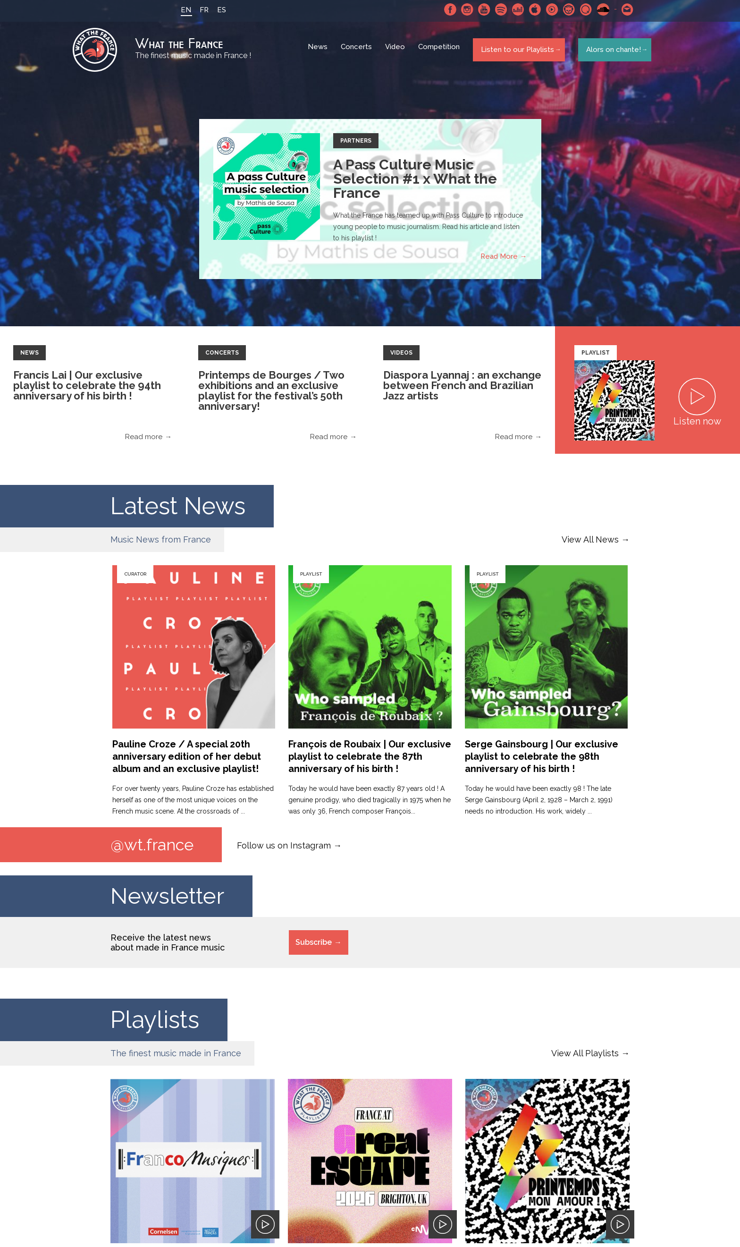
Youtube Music (548, 9)
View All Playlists (585, 1058)
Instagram (463, 9)
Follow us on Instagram (284, 849)
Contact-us (623, 9)
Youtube (480, 9)
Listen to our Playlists (515, 51)
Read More (499, 260)
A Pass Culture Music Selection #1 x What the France (415, 182)
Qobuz (582, 9)
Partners (355, 144)
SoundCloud (599, 9)
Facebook (446, 9)
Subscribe (313, 946)
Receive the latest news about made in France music (167, 947)
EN (182, 10)
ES (217, 10)
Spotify (497, 9)
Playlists (154, 1024)
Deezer (514, 9)
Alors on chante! (610, 51)
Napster (565, 9)
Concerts (357, 52)
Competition (440, 52)
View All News (590, 543)
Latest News (177, 510)
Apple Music (531, 9)
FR (199, 10)
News (319, 52)
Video (396, 52)
